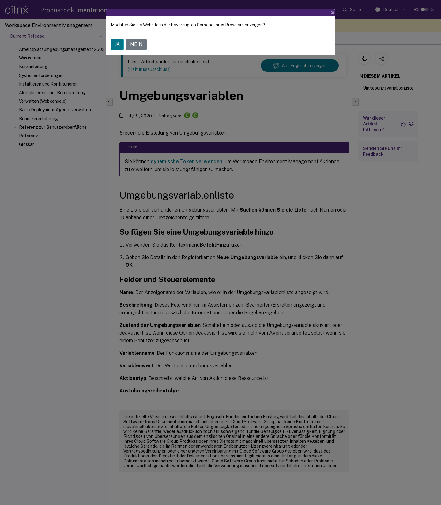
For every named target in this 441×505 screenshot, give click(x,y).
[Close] (333, 12)
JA (117, 44)
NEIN (136, 44)
